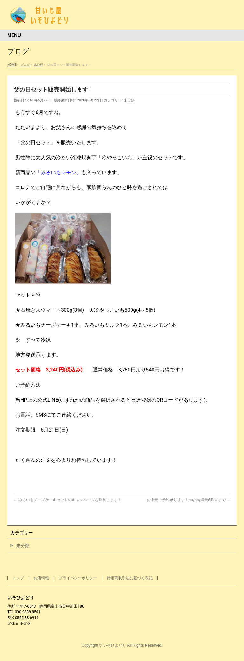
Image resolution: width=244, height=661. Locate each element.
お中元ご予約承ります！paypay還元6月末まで (188, 500)
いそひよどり (114, 645)
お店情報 (41, 578)
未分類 (129, 100)
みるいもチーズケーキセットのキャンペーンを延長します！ (67, 500)
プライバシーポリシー (78, 578)
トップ (18, 578)
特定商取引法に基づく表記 (129, 578)
